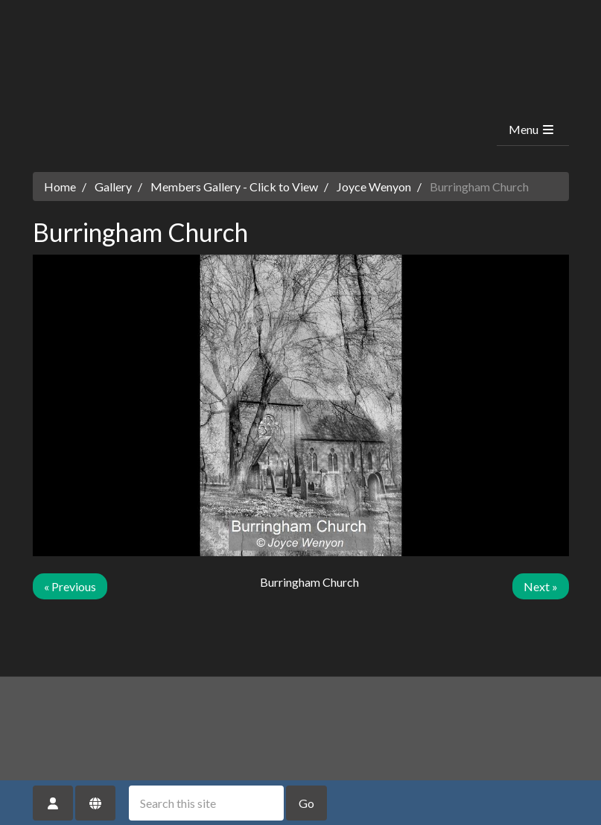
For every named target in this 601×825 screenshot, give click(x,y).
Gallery (113, 186)
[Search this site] (206, 803)
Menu (532, 129)
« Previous (70, 586)
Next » (541, 586)
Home (60, 186)
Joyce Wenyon (374, 186)
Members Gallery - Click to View (234, 186)
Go (306, 803)
